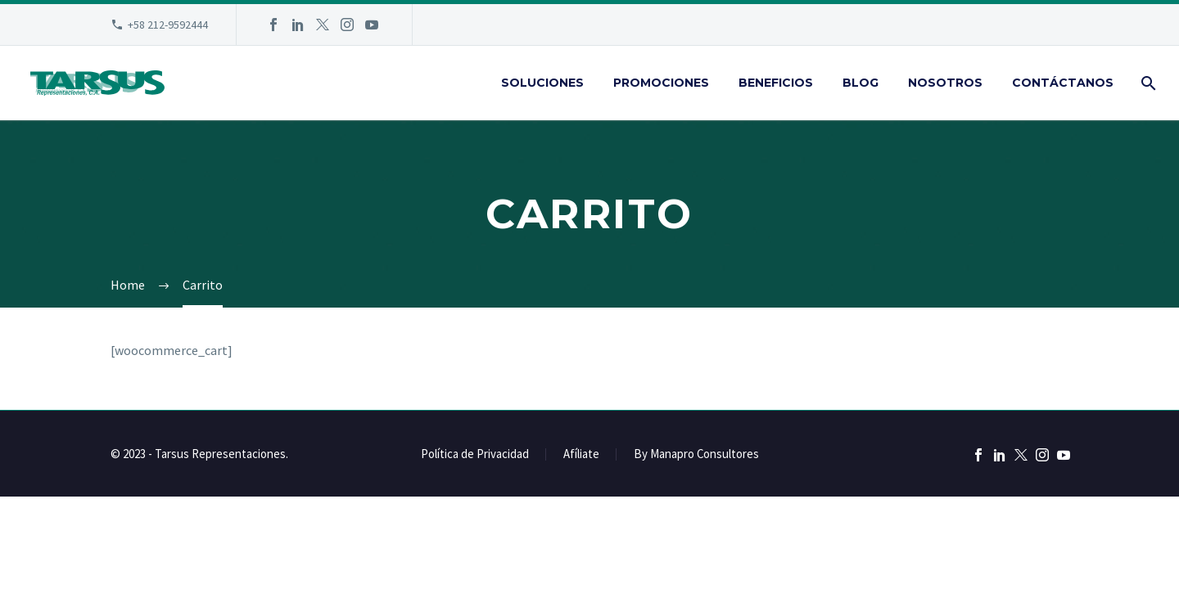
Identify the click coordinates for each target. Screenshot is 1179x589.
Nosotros (945, 82)
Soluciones (542, 82)
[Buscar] (1147, 83)
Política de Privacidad (475, 454)
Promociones (661, 82)
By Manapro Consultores (696, 454)
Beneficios (776, 82)
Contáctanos (1063, 82)
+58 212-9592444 (168, 24)
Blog (860, 82)
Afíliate (581, 454)
